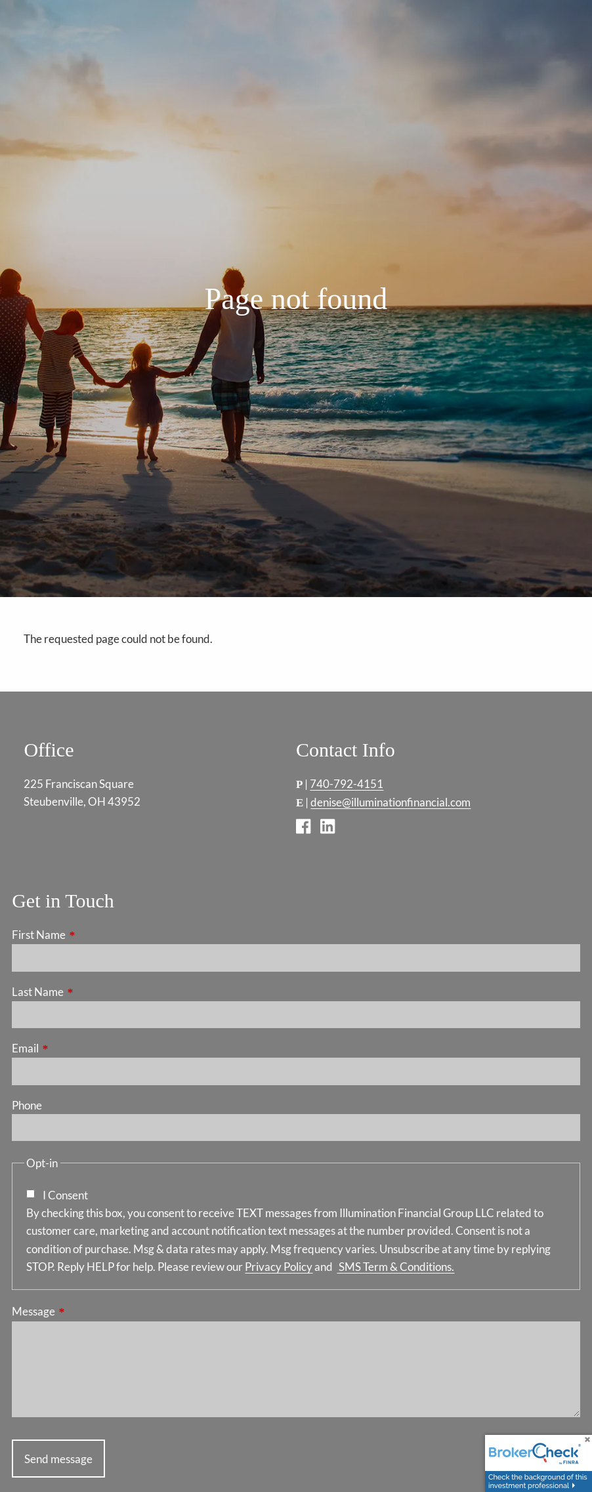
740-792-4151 (346, 784)
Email (76, 1048)
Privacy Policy (278, 1267)
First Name (89, 935)
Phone (27, 1105)
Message (84, 1311)
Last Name (88, 992)
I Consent (65, 1195)
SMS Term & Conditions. (395, 1267)
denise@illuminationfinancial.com (390, 802)
